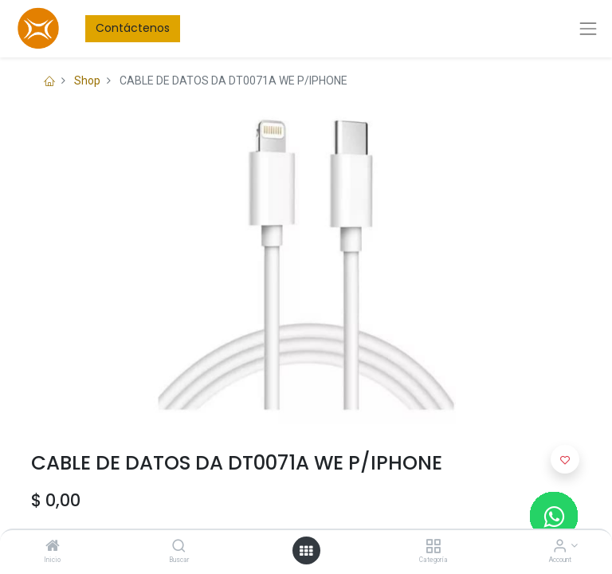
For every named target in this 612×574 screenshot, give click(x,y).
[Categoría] (433, 547)
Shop (87, 80)
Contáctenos (133, 28)
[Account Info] (559, 547)
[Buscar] (178, 547)
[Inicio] (52, 547)
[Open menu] (306, 550)
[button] (565, 459)
